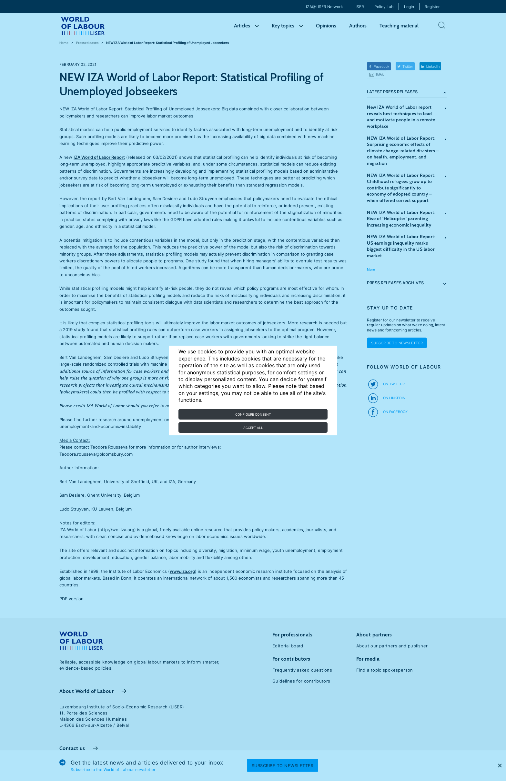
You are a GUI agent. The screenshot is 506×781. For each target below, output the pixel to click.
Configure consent (253, 414)
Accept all (253, 428)
